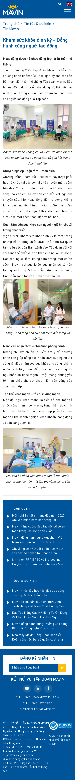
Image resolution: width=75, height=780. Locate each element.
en (69, 4)
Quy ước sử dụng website (38, 709)
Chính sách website (37, 703)
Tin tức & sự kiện (22, 581)
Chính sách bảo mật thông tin (37, 697)
